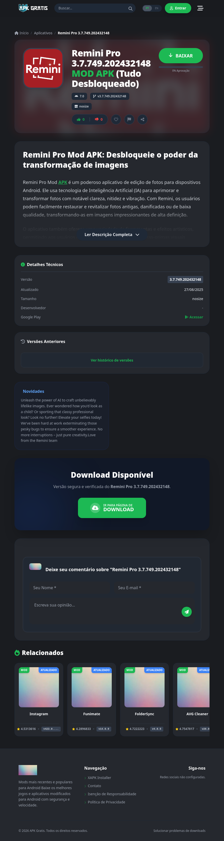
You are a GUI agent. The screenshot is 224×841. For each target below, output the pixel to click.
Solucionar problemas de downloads (179, 831)
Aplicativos (43, 32)
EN (156, 8)
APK (62, 182)
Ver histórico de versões (112, 360)
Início (21, 32)
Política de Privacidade (104, 802)
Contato (92, 785)
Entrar (178, 8)
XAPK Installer (97, 777)
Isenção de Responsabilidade (110, 793)
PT (147, 8)
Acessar (194, 317)
